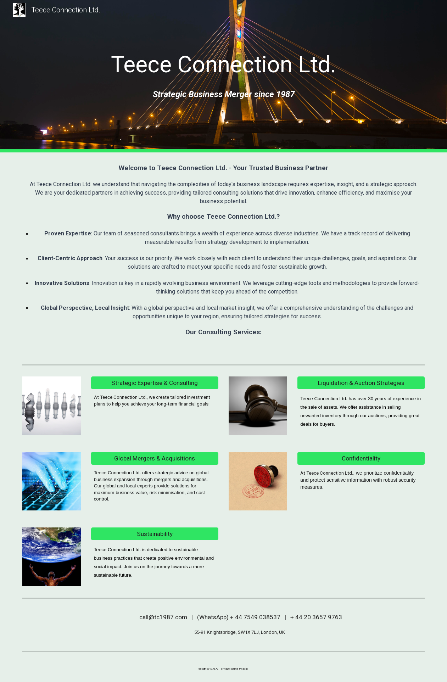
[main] (223, 64)
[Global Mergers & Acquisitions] (154, 458)
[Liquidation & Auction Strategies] (361, 383)
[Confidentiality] (361, 458)
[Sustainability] (154, 534)
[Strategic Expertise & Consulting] (154, 383)
